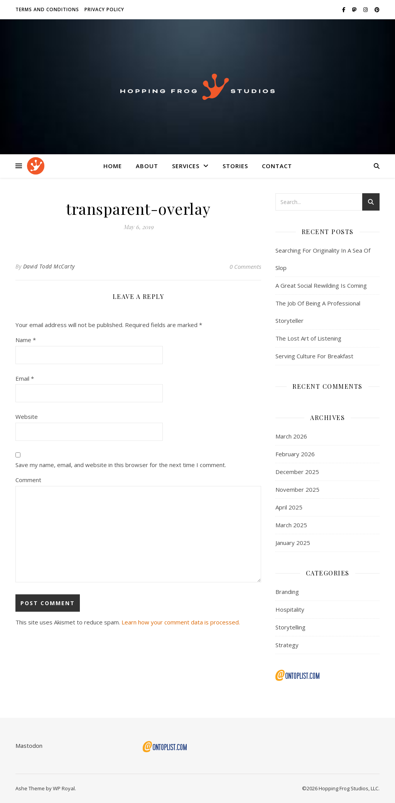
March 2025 (291, 525)
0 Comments (245, 266)
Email (24, 378)
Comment (28, 480)
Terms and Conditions (47, 9)
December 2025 (297, 472)
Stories (235, 166)
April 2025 (288, 507)
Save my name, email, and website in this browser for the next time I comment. (120, 465)
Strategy (287, 645)
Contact (277, 166)
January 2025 (292, 543)
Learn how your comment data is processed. (181, 622)
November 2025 (297, 489)
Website (26, 416)
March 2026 (291, 436)
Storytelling (290, 627)
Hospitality (289, 609)
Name (25, 340)
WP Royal (64, 788)
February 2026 (295, 454)
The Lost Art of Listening (308, 338)
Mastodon (28, 745)
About (147, 166)
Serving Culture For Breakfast (314, 356)
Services (185, 166)
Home (112, 166)
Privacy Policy (104, 9)
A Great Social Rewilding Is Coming (321, 285)
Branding (287, 592)
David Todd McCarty (49, 266)
